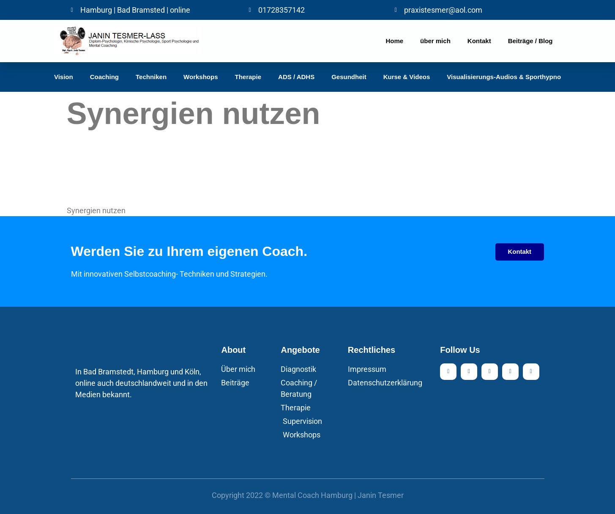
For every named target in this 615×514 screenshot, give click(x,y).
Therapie (248, 76)
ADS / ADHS (296, 76)
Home (394, 40)
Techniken (151, 76)
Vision (63, 76)
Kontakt (479, 40)
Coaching (104, 76)
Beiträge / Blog (530, 40)
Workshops (200, 76)
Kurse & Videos (406, 76)
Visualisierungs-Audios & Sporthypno (504, 76)
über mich (435, 40)
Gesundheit (348, 76)
